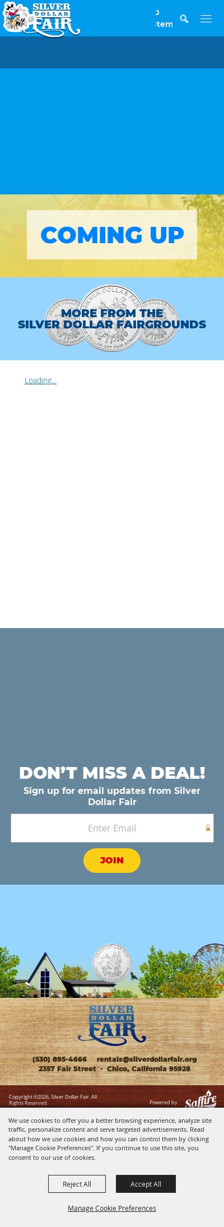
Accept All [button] (145, 1183)
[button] (189, 24)
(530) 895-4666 (59, 1059)
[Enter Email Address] (112, 828)
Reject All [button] (77, 1183)
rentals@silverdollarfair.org (146, 1059)
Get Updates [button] (112, 862)
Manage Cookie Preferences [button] (112, 1207)
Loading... (41, 380)
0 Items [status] (164, 18)
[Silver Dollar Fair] (41, 19)
